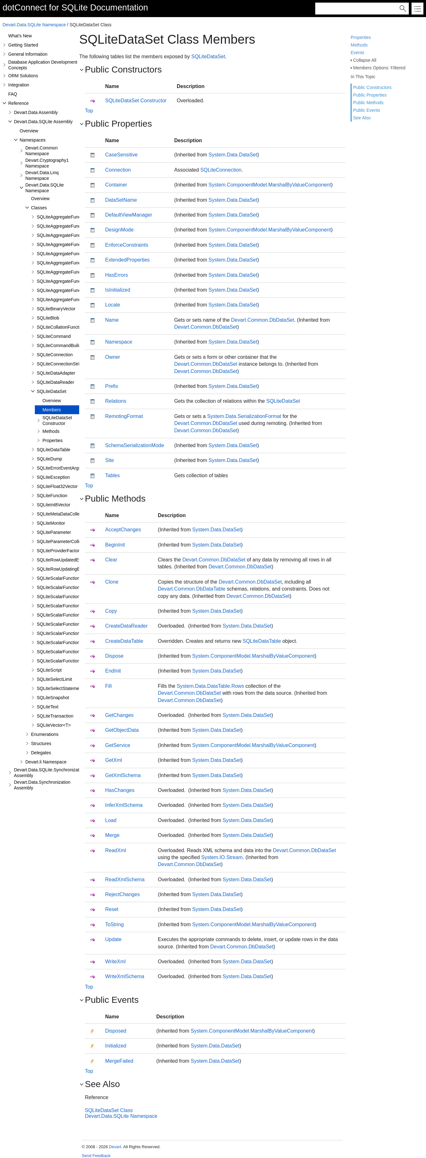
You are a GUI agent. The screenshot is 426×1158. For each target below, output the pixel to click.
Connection (118, 170)
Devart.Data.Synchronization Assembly (42, 785)
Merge (112, 835)
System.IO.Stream (222, 857)
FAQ (12, 94)
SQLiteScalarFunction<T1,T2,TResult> (75, 605)
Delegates (41, 752)
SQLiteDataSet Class (109, 1110)
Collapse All (364, 60)
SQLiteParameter (54, 532)
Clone (111, 582)
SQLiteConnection (55, 354)
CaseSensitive (121, 154)
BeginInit (115, 544)
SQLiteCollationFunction (61, 327)
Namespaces (33, 139)
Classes (39, 207)
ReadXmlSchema (125, 879)
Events (357, 52)
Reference (18, 103)
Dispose (114, 656)
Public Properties (370, 95)
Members (51, 409)
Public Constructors (372, 87)
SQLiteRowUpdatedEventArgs (66, 559)
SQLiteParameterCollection (64, 541)
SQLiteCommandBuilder (61, 345)
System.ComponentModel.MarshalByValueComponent (269, 184)
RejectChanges (122, 894)
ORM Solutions (23, 75)
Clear (111, 559)
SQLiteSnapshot (53, 697)
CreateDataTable (124, 641)
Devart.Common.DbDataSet (262, 320)
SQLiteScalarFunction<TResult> (68, 587)
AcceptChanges (123, 529)
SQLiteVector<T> (54, 725)
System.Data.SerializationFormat (244, 416)
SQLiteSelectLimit (54, 679)
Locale (112, 304)
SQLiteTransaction (55, 715)
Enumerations (44, 734)
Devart (115, 1146)
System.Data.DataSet (232, 154)
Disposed (115, 1031)
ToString (114, 924)
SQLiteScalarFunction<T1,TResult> (72, 596)
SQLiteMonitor (51, 523)
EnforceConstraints (126, 245)
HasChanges (120, 790)
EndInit (113, 671)
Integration (18, 84)
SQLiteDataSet (51, 391)
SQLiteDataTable (53, 449)
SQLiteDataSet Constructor (57, 420)
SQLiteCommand (54, 336)
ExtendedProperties (127, 260)
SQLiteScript (49, 670)
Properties (361, 37)
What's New (20, 35)
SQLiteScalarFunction (58, 578)
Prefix (111, 386)
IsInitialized (117, 290)
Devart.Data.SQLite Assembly (43, 121)
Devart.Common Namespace (41, 150)
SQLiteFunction (52, 495)
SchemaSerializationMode (134, 445)
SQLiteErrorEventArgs (59, 468)
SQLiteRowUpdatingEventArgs (67, 569)
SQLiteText (47, 706)
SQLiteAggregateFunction (62, 216)
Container (116, 184)
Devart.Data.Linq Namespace (42, 175)
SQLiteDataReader (55, 382)
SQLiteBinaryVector (56, 308)
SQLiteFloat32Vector (57, 486)
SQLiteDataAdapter (56, 373)
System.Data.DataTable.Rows (210, 686)
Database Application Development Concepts (42, 65)
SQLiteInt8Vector (53, 504)
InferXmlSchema (124, 805)
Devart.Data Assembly (36, 112)
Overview (29, 130)
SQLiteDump (49, 458)
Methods (359, 44)
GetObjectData (122, 730)
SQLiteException (53, 477)
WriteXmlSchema (124, 976)
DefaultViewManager (128, 215)
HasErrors (116, 275)
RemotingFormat (124, 416)
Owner (112, 357)
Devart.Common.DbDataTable (191, 589)
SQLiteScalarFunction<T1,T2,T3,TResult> (78, 614)
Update (113, 939)
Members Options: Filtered (379, 67)
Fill (108, 686)
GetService (117, 745)
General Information (28, 54)
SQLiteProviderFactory (59, 550)
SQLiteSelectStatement (60, 688)
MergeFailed (119, 1061)
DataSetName (121, 200)
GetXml (113, 760)
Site (109, 460)
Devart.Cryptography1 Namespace (47, 163)
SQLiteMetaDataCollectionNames (70, 513)
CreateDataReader (126, 626)
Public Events (366, 110)
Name (112, 320)
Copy (111, 611)
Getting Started (23, 44)
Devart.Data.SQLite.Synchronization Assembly (49, 772)
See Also (362, 117)
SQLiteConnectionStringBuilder (67, 363)
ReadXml (115, 850)
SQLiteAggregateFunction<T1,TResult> (76, 235)
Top (89, 110)
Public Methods (368, 102)
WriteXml (115, 961)
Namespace (118, 342)
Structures (41, 743)
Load (111, 820)
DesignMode (119, 229)
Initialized (115, 1045)
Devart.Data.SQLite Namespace (34, 24)
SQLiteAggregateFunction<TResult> (72, 226)
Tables (112, 475)
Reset (111, 909)
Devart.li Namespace (46, 761)
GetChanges (119, 715)
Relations (115, 401)
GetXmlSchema (123, 775)
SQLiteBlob (48, 317)
